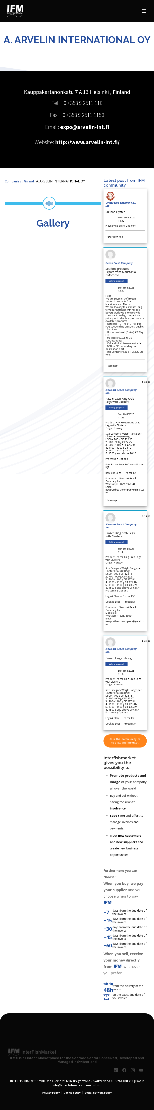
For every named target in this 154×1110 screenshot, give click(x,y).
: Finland (28, 181)
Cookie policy (72, 1093)
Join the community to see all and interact (125, 741)
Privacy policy (51, 1093)
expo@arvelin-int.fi (84, 127)
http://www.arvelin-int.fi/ (87, 142)
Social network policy (98, 1093)
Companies (13, 181)
